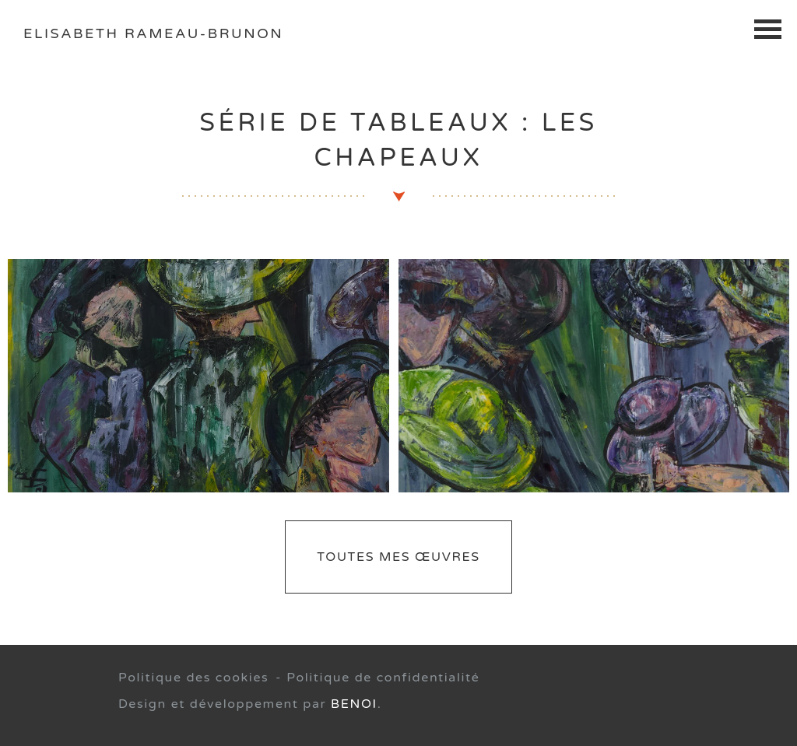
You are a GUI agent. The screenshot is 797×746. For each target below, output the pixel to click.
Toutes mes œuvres (398, 557)
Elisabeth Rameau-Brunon (153, 33)
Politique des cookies (193, 677)
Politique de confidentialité (382, 677)
